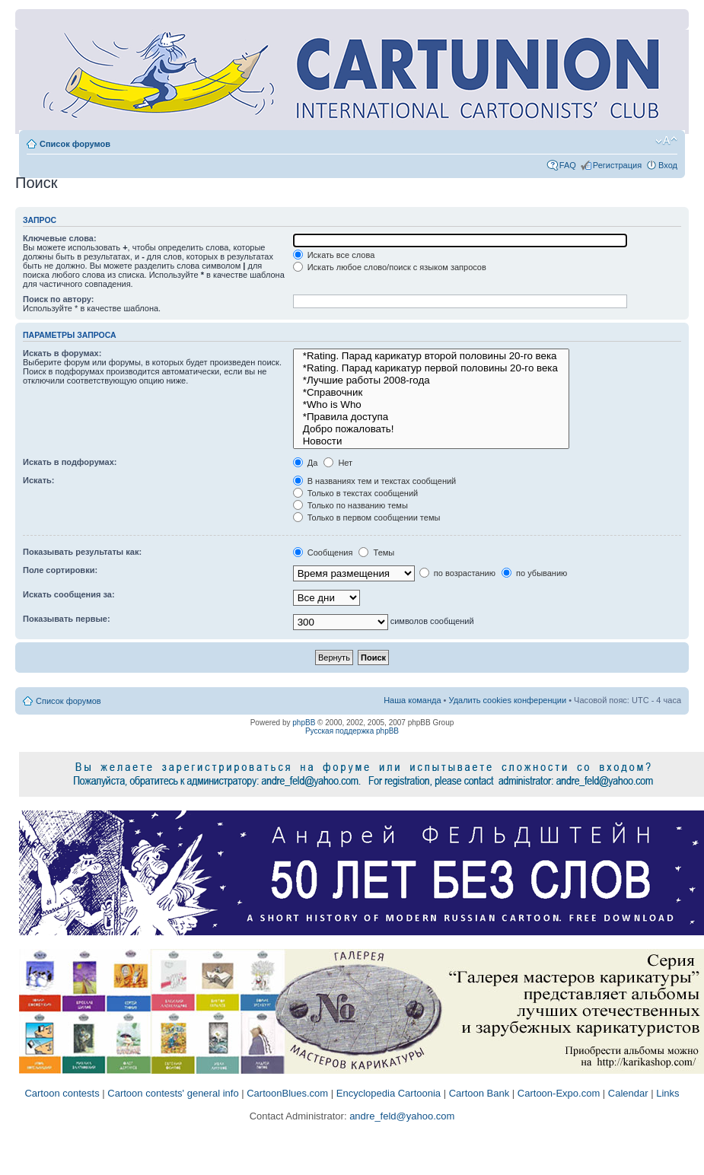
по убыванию (534, 573)
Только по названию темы (350, 505)
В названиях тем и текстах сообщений (375, 481)
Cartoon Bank (479, 1093)
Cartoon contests (61, 1093)
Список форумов (75, 143)
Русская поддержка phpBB (352, 731)
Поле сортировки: (60, 570)
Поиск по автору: (58, 299)
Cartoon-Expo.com (559, 1093)
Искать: (38, 480)
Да (305, 462)
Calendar (628, 1093)
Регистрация (617, 165)
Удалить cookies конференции (508, 700)
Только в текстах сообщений (356, 493)
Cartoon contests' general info (172, 1093)
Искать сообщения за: (69, 594)
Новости (432, 441)
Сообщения (323, 552)
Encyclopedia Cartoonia (388, 1093)
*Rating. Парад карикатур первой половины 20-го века (432, 368)
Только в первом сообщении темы (367, 517)
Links (667, 1093)
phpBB (303, 722)
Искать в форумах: (62, 353)
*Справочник (432, 393)
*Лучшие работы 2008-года (432, 380)
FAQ (567, 165)
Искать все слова (334, 255)
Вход (667, 165)
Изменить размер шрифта (666, 141)
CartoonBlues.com (287, 1093)
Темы (376, 552)
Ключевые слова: (60, 238)
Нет (337, 462)
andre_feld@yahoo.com (401, 1116)
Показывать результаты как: (82, 551)
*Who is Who (432, 405)
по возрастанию (457, 573)
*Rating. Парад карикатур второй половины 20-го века (432, 356)
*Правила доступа (432, 417)
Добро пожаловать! (432, 429)
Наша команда (412, 700)
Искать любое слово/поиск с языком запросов (389, 267)
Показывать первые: (66, 618)
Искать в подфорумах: (70, 461)
